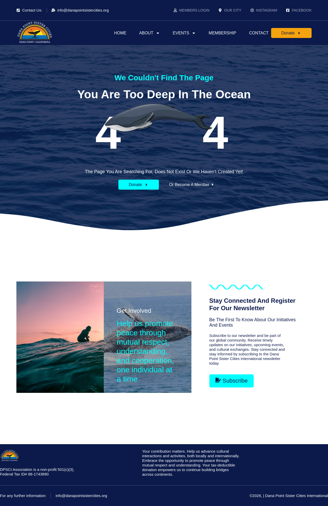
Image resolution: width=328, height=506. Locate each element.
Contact (259, 33)
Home (120, 33)
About (149, 33)
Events (184, 33)
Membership (222, 33)
